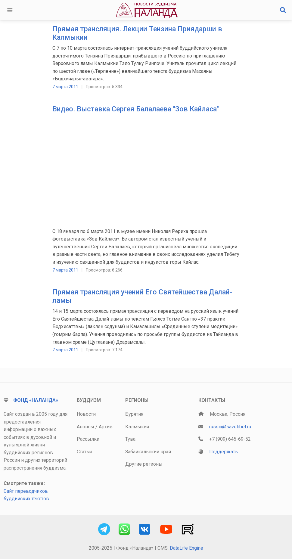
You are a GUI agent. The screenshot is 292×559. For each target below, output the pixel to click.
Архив (106, 427)
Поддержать (223, 452)
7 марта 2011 (65, 86)
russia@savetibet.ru (230, 427)
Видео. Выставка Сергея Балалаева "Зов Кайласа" (135, 109)
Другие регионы (144, 464)
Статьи (84, 452)
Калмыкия (137, 427)
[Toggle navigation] (10, 10)
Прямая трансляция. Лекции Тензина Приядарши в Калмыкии (137, 33)
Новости (86, 414)
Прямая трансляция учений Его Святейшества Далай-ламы (142, 296)
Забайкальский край (148, 452)
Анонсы (85, 427)
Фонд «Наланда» (35, 400)
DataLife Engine (186, 548)
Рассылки (88, 439)
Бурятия (134, 414)
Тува (130, 439)
